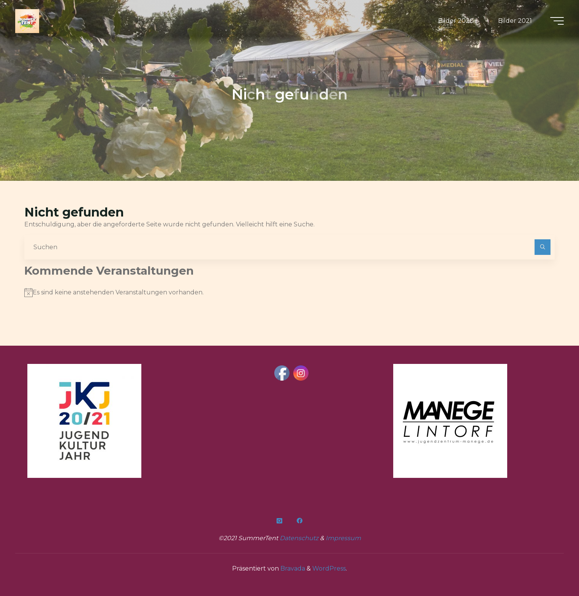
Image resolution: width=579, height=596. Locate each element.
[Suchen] (543, 247)
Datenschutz (300, 538)
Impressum (343, 538)
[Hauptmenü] (557, 21)
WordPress (329, 568)
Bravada (292, 568)
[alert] (289, 292)
